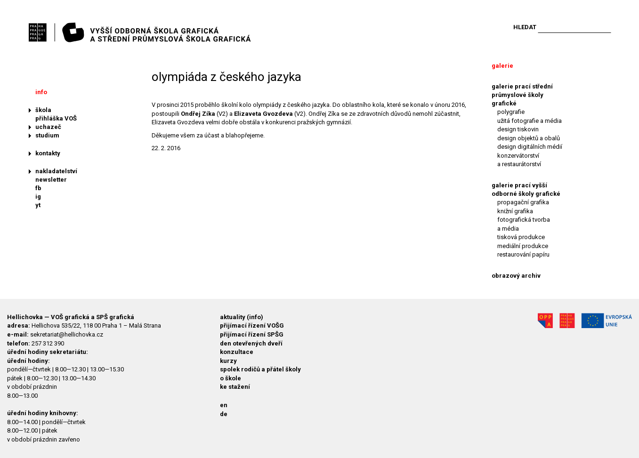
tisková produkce (521, 237)
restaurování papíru (523, 254)
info (41, 92)
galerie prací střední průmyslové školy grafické (522, 95)
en (223, 405)
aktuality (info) (241, 317)
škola (43, 109)
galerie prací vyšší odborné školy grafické (526, 189)
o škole (230, 378)
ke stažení (235, 386)
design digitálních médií (529, 146)
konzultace (236, 351)
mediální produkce (522, 245)
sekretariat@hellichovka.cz (66, 334)
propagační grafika (523, 202)
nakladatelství (56, 171)
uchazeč (48, 126)
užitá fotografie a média (529, 120)
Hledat (524, 27)
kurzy (228, 360)
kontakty (47, 153)
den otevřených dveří (251, 343)
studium (47, 135)
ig (38, 196)
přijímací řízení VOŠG (252, 325)
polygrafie (511, 111)
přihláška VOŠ (56, 118)
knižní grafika (515, 211)
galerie (502, 65)
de (223, 414)
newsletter (51, 179)
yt (37, 205)
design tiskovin (518, 129)
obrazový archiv (516, 275)
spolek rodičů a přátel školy (260, 369)
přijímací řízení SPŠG (251, 334)
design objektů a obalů (528, 138)
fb (38, 188)
